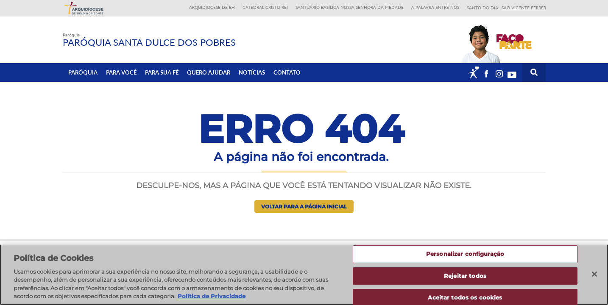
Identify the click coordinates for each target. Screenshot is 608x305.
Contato (287, 72)
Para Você (121, 72)
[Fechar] (594, 277)
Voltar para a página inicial (304, 206)
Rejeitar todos (465, 278)
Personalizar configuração (465, 257)
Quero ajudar (208, 72)
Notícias (252, 72)
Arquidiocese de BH (212, 7)
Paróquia (83, 72)
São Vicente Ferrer (524, 7)
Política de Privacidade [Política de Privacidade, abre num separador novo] (211, 300)
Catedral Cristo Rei (265, 7)
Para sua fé (161, 72)
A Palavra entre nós (435, 7)
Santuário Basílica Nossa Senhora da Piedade (350, 7)
